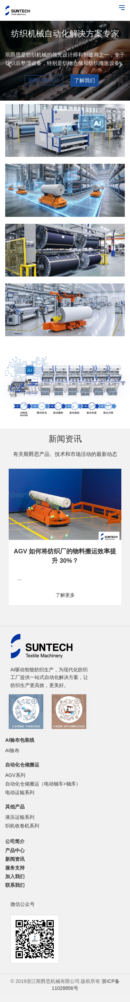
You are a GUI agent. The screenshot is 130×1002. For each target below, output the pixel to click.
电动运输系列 (19, 792)
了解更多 (65, 595)
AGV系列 (15, 775)
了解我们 (84, 80)
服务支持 (15, 868)
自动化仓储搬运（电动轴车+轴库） (43, 784)
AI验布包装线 (19, 740)
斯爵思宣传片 (44, 80)
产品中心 (15, 850)
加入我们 (15, 876)
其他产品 (15, 806)
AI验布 (12, 750)
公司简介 (15, 841)
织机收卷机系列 (22, 826)
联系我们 (15, 885)
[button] (9, 61)
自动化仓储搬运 (22, 764)
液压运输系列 (19, 817)
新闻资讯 (15, 859)
